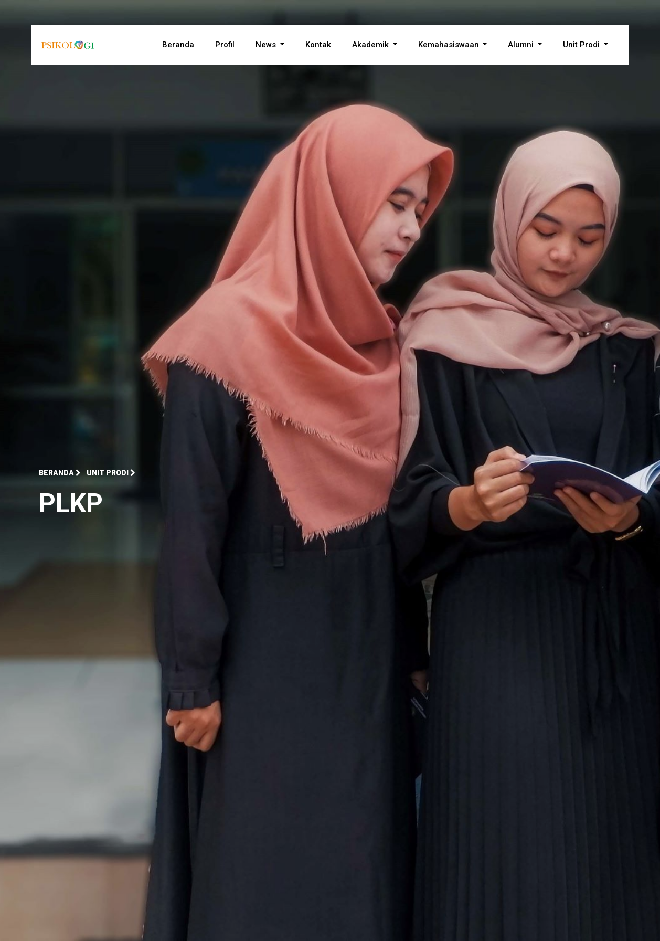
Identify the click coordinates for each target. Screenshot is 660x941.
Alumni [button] (522, 44)
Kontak (318, 44)
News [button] (267, 44)
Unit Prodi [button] (582, 44)
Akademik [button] (371, 44)
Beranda (178, 44)
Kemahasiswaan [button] (449, 44)
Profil (225, 44)
